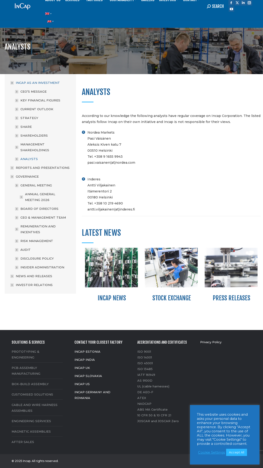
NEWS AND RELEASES (34, 276)
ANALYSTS (29, 159)
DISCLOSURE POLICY (37, 258)
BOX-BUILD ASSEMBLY (30, 384)
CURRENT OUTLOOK (36, 109)
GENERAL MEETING (34, 185)
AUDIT (25, 249)
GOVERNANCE (25, 176)
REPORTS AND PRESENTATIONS (43, 168)
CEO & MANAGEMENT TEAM (43, 217)
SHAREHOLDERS (34, 135)
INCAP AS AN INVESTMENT (35, 83)
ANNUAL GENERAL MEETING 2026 (40, 197)
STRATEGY (29, 118)
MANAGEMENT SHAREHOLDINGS (34, 147)
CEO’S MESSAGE (33, 91)
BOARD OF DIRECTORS (39, 208)
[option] (111, 276)
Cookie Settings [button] (211, 452)
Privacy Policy (210, 342)
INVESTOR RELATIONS (34, 285)
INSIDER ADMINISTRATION (42, 267)
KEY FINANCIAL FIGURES (40, 100)
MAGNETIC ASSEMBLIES (31, 431)
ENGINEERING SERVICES (31, 421)
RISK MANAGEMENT (36, 241)
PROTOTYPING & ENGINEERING (25, 354)
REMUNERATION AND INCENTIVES (38, 229)
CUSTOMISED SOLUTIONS (32, 394)
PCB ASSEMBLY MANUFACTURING (26, 370)
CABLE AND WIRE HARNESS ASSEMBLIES (35, 407)
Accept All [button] (236, 452)
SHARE (26, 127)
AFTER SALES (23, 442)
